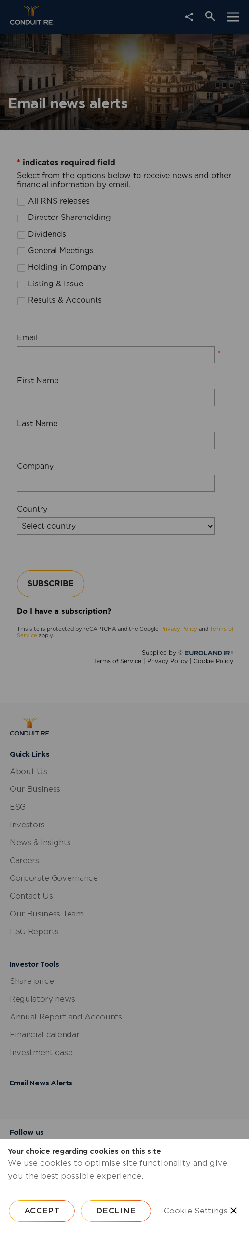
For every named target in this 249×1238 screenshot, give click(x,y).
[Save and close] (233, 1210)
